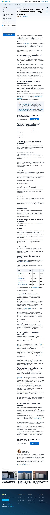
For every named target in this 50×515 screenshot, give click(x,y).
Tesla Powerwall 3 (21, 278)
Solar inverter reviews (31, 503)
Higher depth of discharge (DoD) (8, 19)
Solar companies (36, 433)
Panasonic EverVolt (21, 275)
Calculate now (34, 119)
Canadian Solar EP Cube (22, 284)
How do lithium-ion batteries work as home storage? (8, 10)
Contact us (20, 502)
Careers (19, 503)
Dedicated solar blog (21, 500)
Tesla (26, 363)
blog (5, 4)
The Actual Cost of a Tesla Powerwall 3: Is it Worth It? (8, 482)
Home (3, 4)
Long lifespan (5, 21)
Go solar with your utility (32, 497)
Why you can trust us (21, 497)
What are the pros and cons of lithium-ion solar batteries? (9, 15)
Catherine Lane (25, 451)
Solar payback (41, 500)
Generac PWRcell (27, 308)
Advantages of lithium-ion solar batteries (8, 18)
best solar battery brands (24, 261)
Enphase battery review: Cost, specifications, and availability (40, 482)
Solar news (40, 495)
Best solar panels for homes (43, 502)
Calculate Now (9, 34)
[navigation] (6, 1)
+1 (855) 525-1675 (9, 504)
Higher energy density (6, 22)
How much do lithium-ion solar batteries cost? (7, 12)
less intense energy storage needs (36, 355)
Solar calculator (41, 497)
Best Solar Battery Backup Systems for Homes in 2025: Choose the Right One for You (25, 482)
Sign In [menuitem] (42, 1)
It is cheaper (19, 377)
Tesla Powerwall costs (34, 287)
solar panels (27, 43)
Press (29, 495)
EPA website (33, 361)
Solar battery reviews (31, 502)
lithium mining (22, 392)
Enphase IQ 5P (21, 273)
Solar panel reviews (31, 500)
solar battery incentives (27, 104)
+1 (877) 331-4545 (11, 506)
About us (19, 495)
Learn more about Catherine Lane (23, 464)
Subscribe (5, 499)
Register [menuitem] (46, 1)
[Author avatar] (18, 16)
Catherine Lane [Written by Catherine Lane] (25, 16)
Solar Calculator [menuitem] (28, 1)
